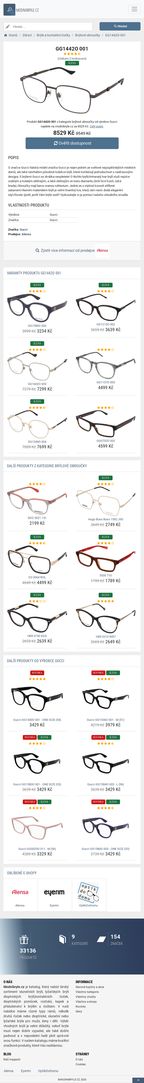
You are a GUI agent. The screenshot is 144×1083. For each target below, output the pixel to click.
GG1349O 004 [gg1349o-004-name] (37, 441)
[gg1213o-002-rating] (106, 291)
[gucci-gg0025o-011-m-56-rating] (37, 808)
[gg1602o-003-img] (37, 366)
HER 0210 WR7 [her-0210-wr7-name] (106, 636)
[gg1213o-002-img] (106, 307)
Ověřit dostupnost (72, 143)
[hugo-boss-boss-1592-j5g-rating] (106, 484)
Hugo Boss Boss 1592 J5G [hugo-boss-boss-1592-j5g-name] (105, 519)
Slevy (79, 1011)
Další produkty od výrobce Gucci (35, 661)
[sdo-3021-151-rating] (37, 484)
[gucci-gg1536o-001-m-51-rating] (106, 679)
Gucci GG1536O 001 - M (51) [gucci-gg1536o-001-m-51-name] (105, 720)
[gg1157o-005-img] (106, 365)
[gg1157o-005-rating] (106, 349)
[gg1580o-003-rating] (37, 291)
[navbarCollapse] (134, 9)
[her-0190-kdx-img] (37, 618)
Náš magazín (11, 1059)
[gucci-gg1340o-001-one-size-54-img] (37, 698)
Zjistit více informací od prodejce (72, 251)
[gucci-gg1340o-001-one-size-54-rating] (37, 679)
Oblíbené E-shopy (22, 873)
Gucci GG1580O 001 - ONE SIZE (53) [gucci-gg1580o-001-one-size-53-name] (37, 784)
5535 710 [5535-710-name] (106, 575)
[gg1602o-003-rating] (37, 349)
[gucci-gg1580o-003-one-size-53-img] (106, 828)
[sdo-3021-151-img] (37, 501)
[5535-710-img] (106, 558)
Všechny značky (86, 996)
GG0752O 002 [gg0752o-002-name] (106, 441)
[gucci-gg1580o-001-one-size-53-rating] (37, 743)
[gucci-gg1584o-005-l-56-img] (106, 763)
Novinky (81, 1006)
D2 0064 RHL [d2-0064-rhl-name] (37, 577)
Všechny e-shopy (86, 1001)
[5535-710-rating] (106, 543)
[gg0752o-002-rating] (106, 407)
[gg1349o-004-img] (37, 424)
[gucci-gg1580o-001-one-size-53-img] (37, 763)
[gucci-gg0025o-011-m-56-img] (37, 828)
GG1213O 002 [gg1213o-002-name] (106, 324)
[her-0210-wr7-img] (106, 618)
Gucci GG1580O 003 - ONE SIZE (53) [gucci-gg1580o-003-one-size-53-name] (106, 849)
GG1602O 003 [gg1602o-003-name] (37, 384)
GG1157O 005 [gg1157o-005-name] (106, 382)
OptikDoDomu (48, 1071)
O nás (79, 1059)
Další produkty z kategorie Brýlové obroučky (47, 466)
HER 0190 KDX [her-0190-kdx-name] (37, 636)
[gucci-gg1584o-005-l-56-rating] (106, 743)
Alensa (26, 234)
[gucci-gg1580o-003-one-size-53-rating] (106, 808)
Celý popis (96, 126)
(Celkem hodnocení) (72, 58)
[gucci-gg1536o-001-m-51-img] (106, 698)
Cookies (81, 1064)
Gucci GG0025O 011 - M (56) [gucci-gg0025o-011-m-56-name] (37, 849)
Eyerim (26, 1071)
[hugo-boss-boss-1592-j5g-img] (106, 501)
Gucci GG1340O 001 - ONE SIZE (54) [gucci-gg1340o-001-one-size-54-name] (37, 720)
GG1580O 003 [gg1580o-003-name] (37, 325)
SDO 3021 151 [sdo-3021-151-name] (37, 518)
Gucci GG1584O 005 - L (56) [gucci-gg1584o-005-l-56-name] (105, 784)
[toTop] (138, 1080)
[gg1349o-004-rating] (37, 407)
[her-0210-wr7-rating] (106, 601)
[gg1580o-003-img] (37, 308)
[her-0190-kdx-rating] (37, 601)
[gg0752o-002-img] (106, 423)
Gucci (23, 229)
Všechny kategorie (87, 992)
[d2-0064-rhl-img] (37, 559)
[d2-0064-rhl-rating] (37, 543)
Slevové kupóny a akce (90, 987)
